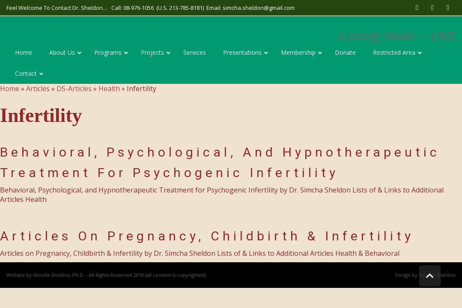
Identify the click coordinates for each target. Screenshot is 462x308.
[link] (417, 7)
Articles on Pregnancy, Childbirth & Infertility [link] (207, 235)
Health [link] (109, 88)
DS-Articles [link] (74, 88)
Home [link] (9, 88)
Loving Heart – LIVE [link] (398, 35)
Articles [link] (38, 88)
